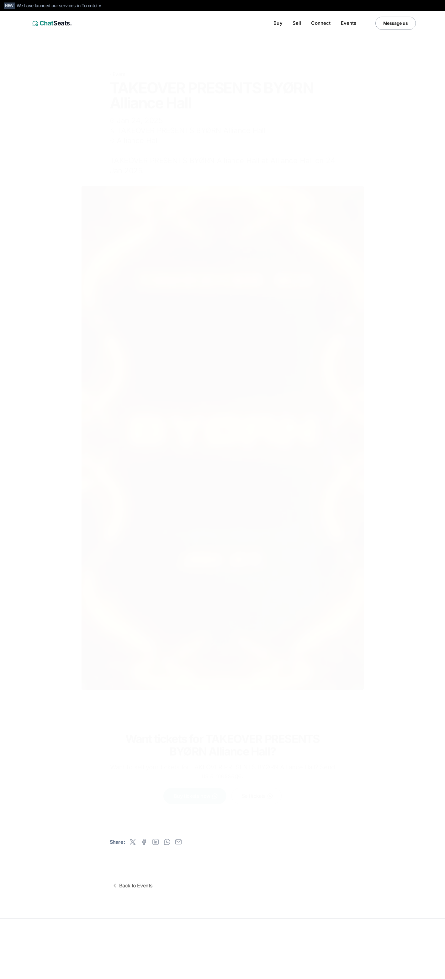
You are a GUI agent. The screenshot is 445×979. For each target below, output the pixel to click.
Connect (321, 23)
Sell (297, 23)
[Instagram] (397, 970)
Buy (277, 23)
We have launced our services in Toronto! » (59, 5)
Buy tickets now (196, 791)
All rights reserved (46, 945)
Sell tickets (257, 791)
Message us (395, 23)
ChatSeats (44, 935)
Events (349, 23)
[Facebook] (409, 970)
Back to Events (132, 885)
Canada (69, 969)
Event (119, 64)
